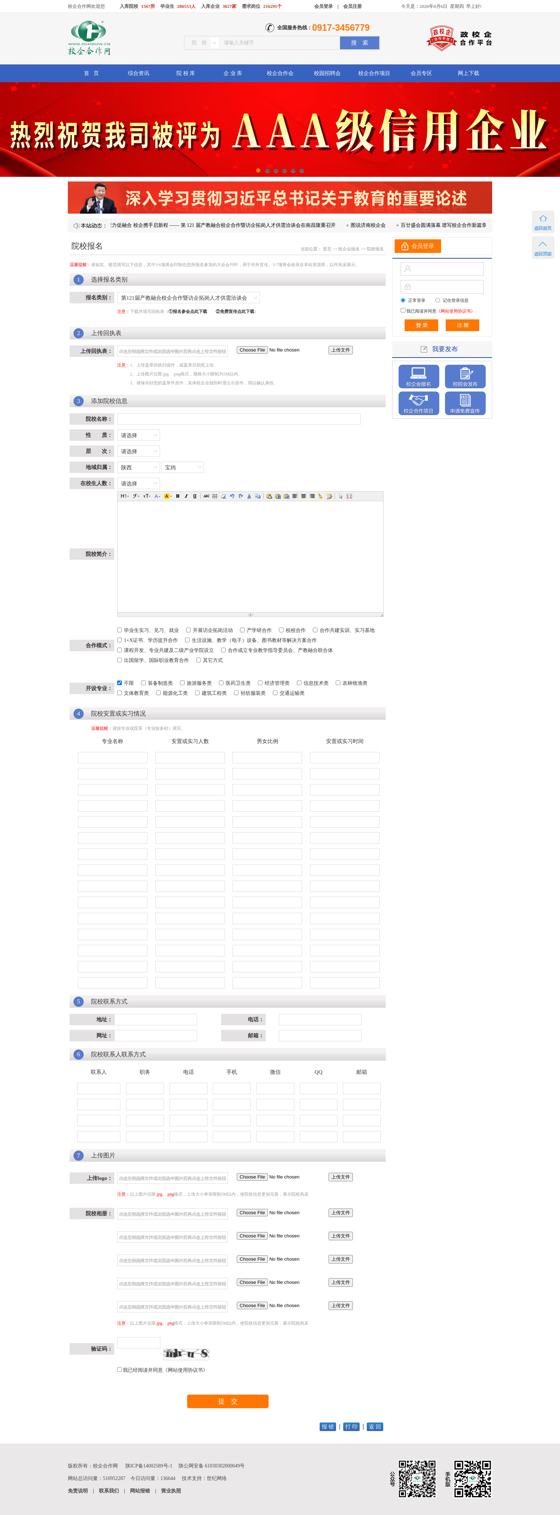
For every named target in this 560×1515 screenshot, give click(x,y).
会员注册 (352, 6)
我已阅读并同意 (440, 311)
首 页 (91, 73)
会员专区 (421, 73)
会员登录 (323, 6)
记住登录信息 (456, 300)
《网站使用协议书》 (185, 1370)
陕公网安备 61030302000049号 (212, 1466)
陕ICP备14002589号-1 (148, 1466)
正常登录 (416, 300)
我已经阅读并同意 (165, 1370)
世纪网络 (217, 1478)
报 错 (328, 1427)
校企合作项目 (374, 73)
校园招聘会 (327, 73)
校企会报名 (349, 248)
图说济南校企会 (378, 225)
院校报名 (375, 248)
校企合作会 (280, 73)
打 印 (351, 1427)
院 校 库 (185, 73)
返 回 (375, 1427)
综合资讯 (138, 73)
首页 (326, 248)
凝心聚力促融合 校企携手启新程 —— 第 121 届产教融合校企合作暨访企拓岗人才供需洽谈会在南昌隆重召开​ (226, 225)
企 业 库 (233, 73)
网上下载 (468, 73)
